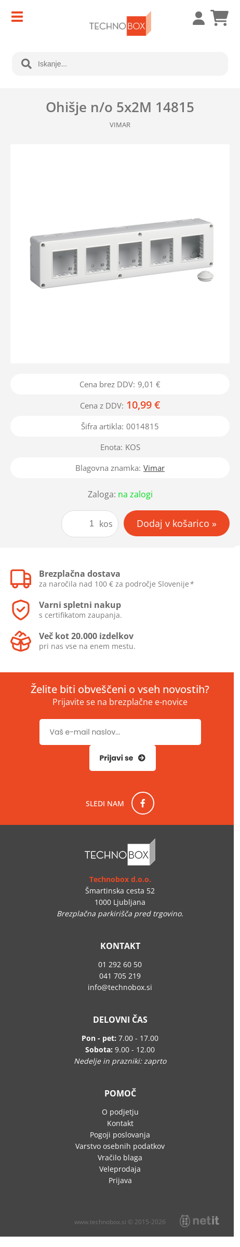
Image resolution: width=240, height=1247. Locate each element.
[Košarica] (219, 18)
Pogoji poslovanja (120, 1135)
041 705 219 (120, 976)
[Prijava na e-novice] (122, 758)
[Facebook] (142, 803)
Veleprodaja (120, 1169)
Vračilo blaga (120, 1157)
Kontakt (120, 1123)
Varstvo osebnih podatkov (120, 1146)
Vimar (154, 468)
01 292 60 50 (120, 964)
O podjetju (120, 1112)
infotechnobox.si (120, 987)
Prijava (193, 18)
